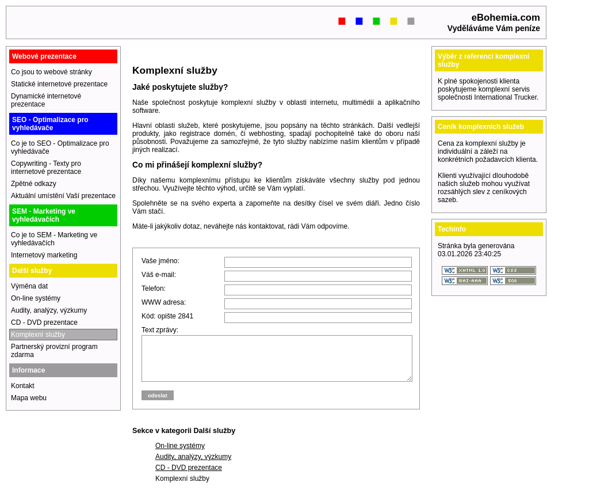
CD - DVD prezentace (188, 476)
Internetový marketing (44, 255)
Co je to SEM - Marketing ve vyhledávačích (54, 239)
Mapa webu (29, 398)
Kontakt (23, 386)
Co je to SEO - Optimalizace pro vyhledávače (60, 147)
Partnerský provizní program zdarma (54, 351)
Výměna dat (29, 286)
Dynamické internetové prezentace (46, 100)
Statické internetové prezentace (59, 84)
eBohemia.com (506, 17)
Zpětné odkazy (33, 184)
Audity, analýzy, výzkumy (193, 465)
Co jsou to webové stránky (51, 72)
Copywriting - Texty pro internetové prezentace (46, 168)
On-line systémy (180, 454)
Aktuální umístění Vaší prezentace (63, 196)
